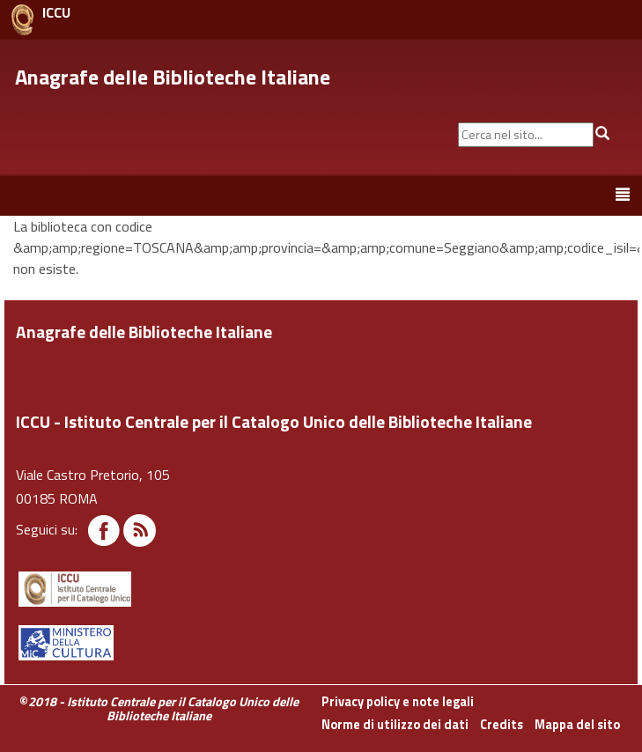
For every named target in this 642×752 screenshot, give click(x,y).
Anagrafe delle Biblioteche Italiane (172, 76)
